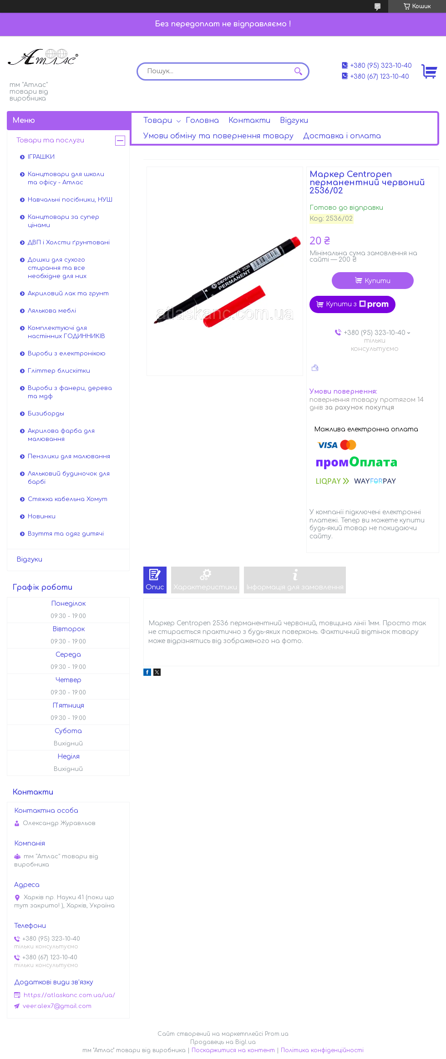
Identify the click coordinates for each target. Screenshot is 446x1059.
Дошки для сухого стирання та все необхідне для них (57, 268)
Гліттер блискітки (59, 371)
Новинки (42, 516)
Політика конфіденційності (322, 1050)
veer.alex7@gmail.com (57, 1006)
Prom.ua (277, 1034)
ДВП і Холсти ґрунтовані (69, 242)
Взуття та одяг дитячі (66, 534)
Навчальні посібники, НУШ (70, 200)
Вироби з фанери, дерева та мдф (70, 392)
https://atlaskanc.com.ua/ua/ (69, 995)
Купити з (357, 304)
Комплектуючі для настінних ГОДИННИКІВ (66, 332)
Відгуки (294, 121)
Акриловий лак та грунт (68, 293)
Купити (377, 281)
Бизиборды (46, 413)
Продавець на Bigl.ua (223, 1042)
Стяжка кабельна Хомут (67, 499)
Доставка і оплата (342, 136)
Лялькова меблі (52, 311)
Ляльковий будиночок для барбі (69, 478)
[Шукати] (298, 71)
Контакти (249, 121)
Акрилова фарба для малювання (61, 435)
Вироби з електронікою (67, 353)
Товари (157, 121)
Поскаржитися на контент (233, 1050)
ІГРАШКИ (41, 157)
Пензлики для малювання (69, 456)
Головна (202, 121)
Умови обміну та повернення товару (218, 136)
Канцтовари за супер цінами (63, 221)
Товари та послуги (50, 140)
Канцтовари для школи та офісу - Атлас (66, 178)
